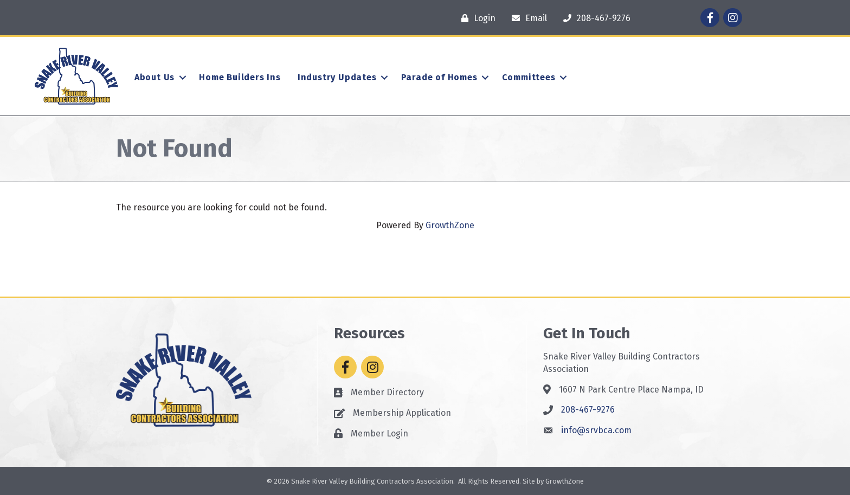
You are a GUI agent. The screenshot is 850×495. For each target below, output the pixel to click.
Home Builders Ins (240, 77)
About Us (154, 77)
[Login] (475, 18)
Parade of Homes (439, 77)
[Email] (526, 18)
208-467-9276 (588, 409)
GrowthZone (450, 225)
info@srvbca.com (596, 430)
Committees (529, 77)
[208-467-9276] (594, 18)
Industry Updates (337, 77)
